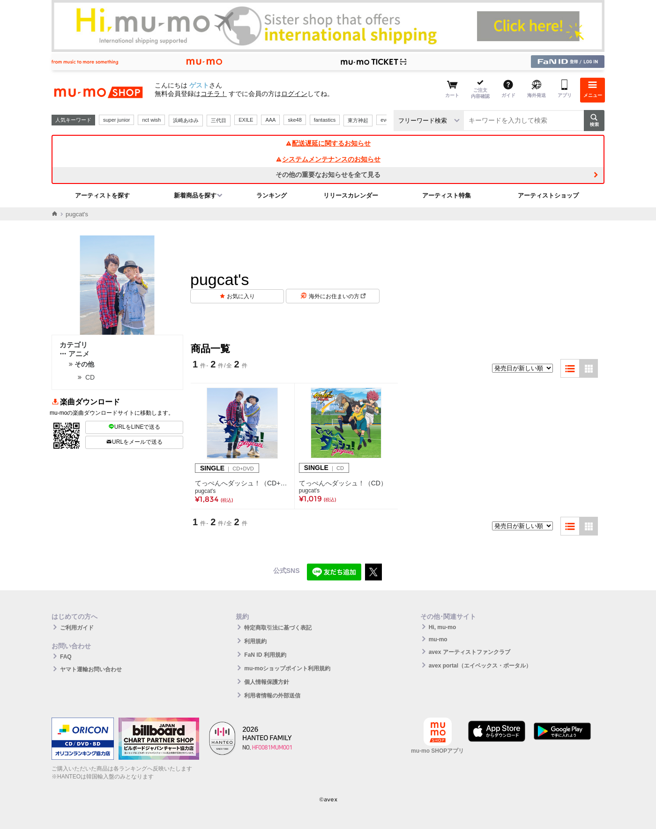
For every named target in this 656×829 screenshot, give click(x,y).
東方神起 (358, 120)
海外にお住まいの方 (337, 296)
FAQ (66, 656)
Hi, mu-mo (442, 627)
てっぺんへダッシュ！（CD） (343, 483)
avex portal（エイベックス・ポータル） (480, 665)
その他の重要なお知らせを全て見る (328, 174)
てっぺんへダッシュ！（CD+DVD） (242, 483)
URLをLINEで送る (134, 427)
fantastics (324, 120)
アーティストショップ (548, 195)
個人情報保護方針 (266, 682)
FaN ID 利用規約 (265, 655)
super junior (116, 120)
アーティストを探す (102, 195)
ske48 (294, 120)
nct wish (151, 120)
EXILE (246, 120)
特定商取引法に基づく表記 (278, 627)
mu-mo (438, 639)
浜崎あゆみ (186, 120)
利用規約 (255, 641)
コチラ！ (214, 93)
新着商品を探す (195, 195)
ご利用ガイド (77, 627)
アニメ (74, 354)
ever (385, 120)
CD (90, 377)
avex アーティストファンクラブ (469, 652)
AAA (270, 120)
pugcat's (205, 491)
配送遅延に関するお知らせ (328, 143)
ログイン (294, 93)
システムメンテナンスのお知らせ (328, 159)
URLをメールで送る (134, 442)
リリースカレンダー (350, 195)
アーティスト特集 (446, 195)
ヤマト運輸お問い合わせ (91, 669)
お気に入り (241, 296)
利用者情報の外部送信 (272, 695)
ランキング (271, 195)
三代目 (218, 120)
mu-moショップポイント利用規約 (287, 668)
